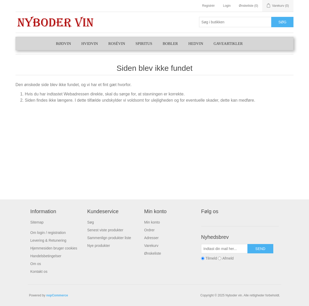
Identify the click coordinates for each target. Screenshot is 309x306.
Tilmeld (211, 258)
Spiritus (143, 43)
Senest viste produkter (105, 230)
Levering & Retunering (48, 240)
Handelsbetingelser (45, 256)
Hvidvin (89, 43)
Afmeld (228, 258)
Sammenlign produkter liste (109, 238)
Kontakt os (38, 271)
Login (227, 6)
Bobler (170, 43)
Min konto (152, 222)
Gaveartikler (228, 43)
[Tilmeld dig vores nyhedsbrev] (224, 248)
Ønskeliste (152, 253)
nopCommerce (57, 295)
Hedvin (195, 43)
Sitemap (36, 222)
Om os (35, 264)
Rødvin (63, 43)
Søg (90, 222)
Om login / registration (48, 233)
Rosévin (116, 43)
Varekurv (151, 246)
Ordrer (149, 230)
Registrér (208, 6)
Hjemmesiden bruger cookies (53, 248)
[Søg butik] (235, 22)
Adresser (151, 238)
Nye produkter (98, 246)
